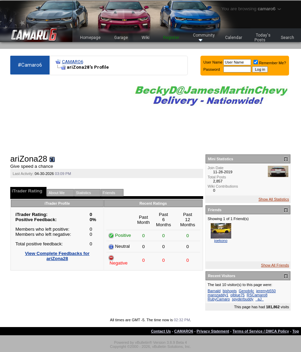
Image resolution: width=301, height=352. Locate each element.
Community (204, 37)
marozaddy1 (218, 295)
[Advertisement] (48, 115)
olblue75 (238, 295)
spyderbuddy (242, 299)
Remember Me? (269, 63)
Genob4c (246, 291)
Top (295, 331)
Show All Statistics (274, 199)
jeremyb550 (266, 291)
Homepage (90, 37)
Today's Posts (262, 37)
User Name (213, 62)
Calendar (233, 37)
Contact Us (161, 331)
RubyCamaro (219, 299)
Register (171, 37)
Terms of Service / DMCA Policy (261, 331)
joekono (220, 241)
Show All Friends (275, 265)
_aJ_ (260, 299)
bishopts (230, 291)
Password (212, 69)
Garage (121, 37)
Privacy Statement (213, 331)
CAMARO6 (72, 61)
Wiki (145, 37)
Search (287, 37)
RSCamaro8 (257, 295)
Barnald (214, 291)
